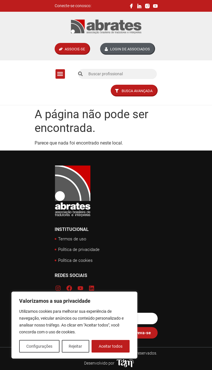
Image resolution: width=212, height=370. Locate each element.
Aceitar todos (110, 346)
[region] (74, 325)
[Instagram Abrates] (147, 6)
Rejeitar (75, 346)
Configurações (39, 346)
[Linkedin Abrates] (139, 6)
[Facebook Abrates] (131, 6)
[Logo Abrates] (106, 26)
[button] (60, 74)
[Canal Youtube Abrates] (155, 6)
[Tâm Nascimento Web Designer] (125, 363)
